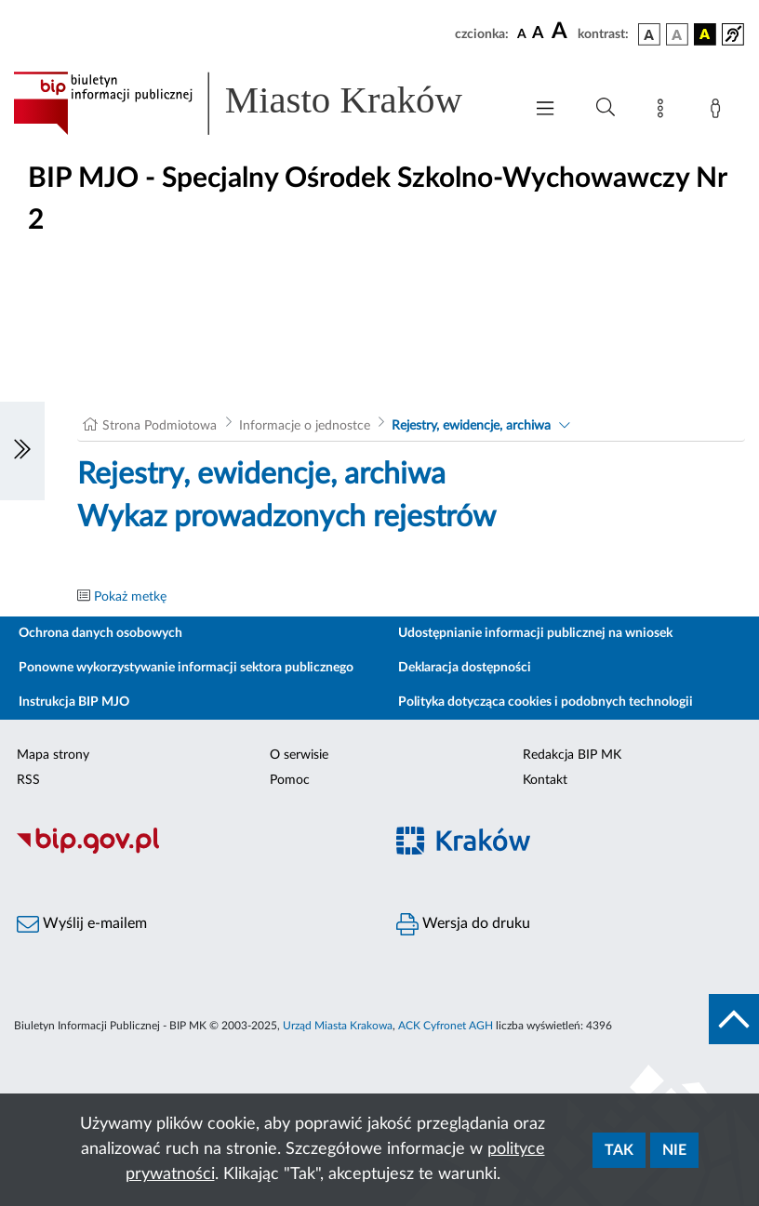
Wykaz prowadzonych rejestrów (286, 517)
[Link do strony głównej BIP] (258, 103)
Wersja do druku (463, 924)
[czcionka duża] (562, 31)
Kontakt (545, 780)
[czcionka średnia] (538, 33)
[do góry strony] (734, 1019)
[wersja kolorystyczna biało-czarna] (677, 34)
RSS (28, 780)
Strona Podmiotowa (159, 425)
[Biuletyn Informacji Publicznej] (190, 851)
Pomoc (290, 780)
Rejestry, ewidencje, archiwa (471, 425)
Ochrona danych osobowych (100, 633)
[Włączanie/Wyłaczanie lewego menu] (22, 451)
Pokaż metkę (130, 596)
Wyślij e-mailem (82, 924)
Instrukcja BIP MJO (74, 702)
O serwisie (299, 755)
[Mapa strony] (664, 111)
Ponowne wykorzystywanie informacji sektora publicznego (186, 667)
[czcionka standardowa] (521, 33)
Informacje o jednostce (304, 425)
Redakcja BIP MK (572, 755)
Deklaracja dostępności (464, 667)
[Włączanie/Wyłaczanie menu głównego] (545, 110)
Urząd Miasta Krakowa (338, 1025)
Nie (674, 1150)
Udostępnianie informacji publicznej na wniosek (535, 633)
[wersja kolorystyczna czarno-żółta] (705, 34)
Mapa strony (53, 755)
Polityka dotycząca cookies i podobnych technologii (545, 702)
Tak (619, 1150)
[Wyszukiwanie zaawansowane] (605, 108)
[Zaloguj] (719, 111)
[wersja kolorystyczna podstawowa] (649, 34)
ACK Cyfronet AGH (445, 1025)
